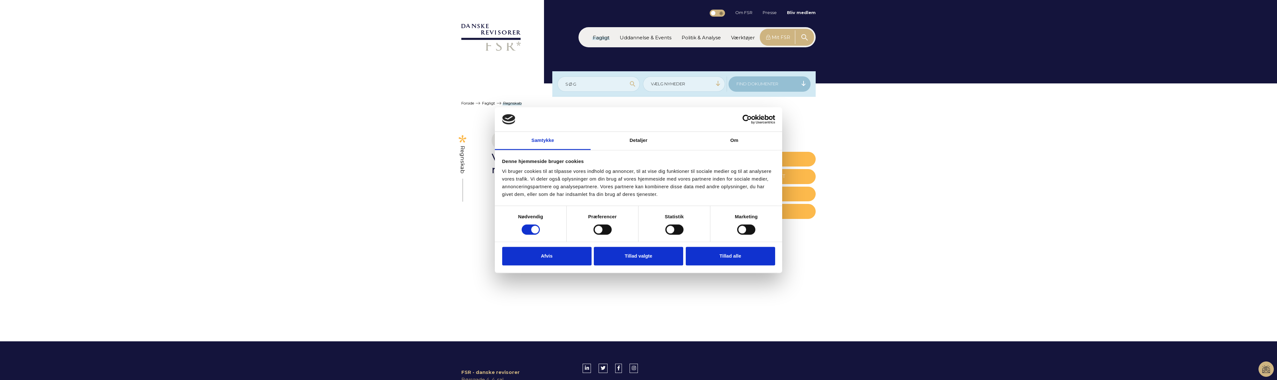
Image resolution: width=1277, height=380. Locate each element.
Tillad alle (730, 256)
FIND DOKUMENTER (771, 83)
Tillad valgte (638, 256)
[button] (601, 37)
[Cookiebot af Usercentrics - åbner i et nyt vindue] (747, 119)
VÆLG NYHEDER (686, 83)
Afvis (547, 256)
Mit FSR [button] (778, 37)
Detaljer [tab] (638, 140)
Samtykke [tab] (543, 140)
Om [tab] (734, 140)
